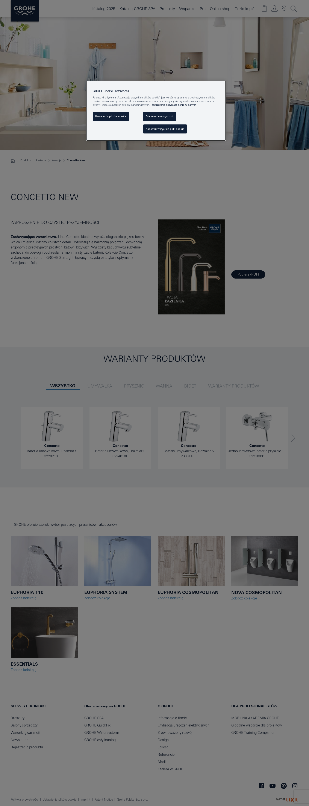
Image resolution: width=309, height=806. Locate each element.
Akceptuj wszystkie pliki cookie (165, 128)
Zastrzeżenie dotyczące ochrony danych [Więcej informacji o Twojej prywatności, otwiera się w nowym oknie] (174, 104)
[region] (156, 111)
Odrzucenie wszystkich (160, 116)
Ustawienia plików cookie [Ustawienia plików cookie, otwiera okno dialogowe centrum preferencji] (111, 116)
